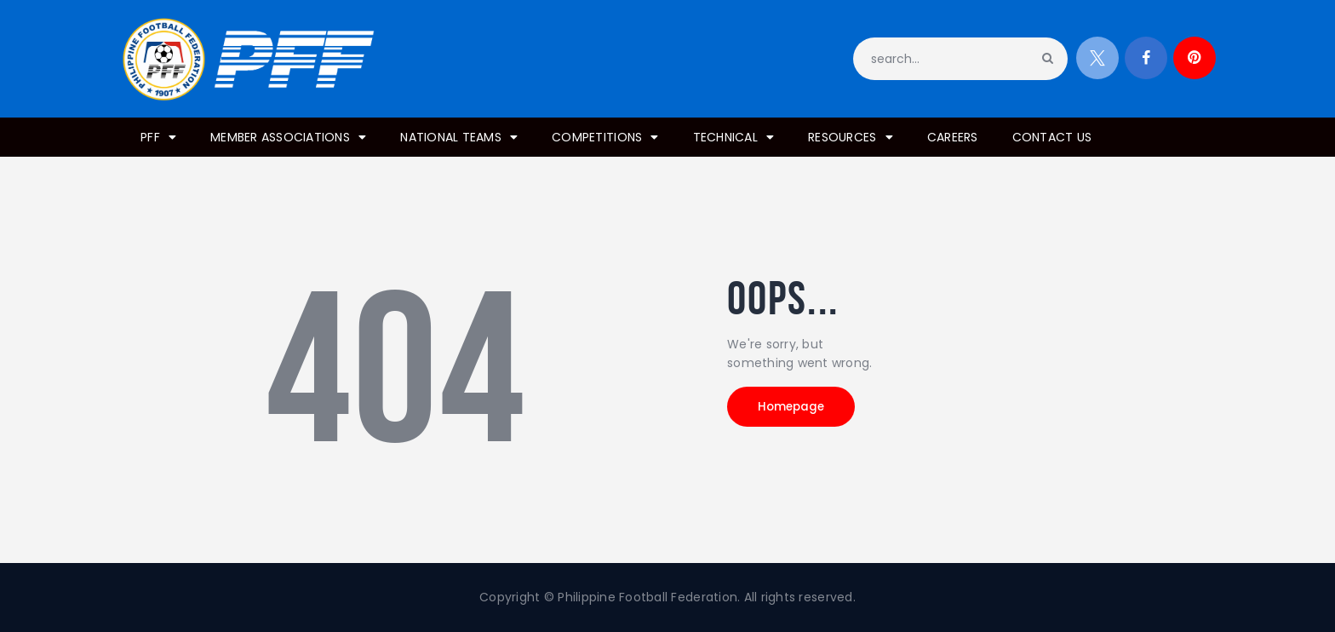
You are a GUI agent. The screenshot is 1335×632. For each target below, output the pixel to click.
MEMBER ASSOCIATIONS (288, 137)
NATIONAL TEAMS (459, 137)
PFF (158, 137)
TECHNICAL (734, 137)
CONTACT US (1052, 137)
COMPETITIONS (605, 137)
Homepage (804, 411)
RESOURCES (850, 137)
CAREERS (952, 137)
